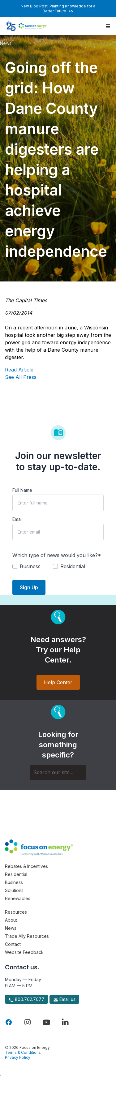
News (5, 43)
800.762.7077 (26, 999)
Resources (16, 912)
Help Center (58, 682)
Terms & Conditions (23, 1052)
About (11, 920)
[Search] (58, 772)
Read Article (19, 370)
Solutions (14, 890)
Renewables (17, 898)
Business (14, 882)
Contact (13, 944)
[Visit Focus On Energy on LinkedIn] (65, 1022)
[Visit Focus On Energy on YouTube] (46, 1022)
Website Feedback (24, 952)
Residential (16, 874)
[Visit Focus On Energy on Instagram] (27, 1022)
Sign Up (29, 587)
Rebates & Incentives (26, 866)
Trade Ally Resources (27, 936)
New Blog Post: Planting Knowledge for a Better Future (58, 8)
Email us (64, 999)
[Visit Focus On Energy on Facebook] (8, 1022)
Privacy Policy (17, 1057)
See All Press (21, 377)
